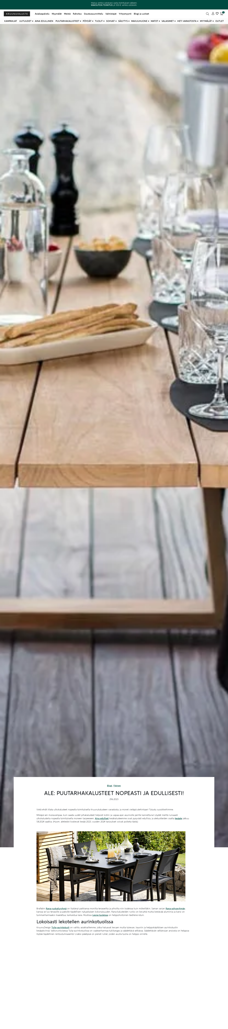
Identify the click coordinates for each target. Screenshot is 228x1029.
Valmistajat (110, 14)
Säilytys (123, 21)
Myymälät (57, 14)
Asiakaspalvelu (42, 14)
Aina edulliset (102, 818)
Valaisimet (168, 21)
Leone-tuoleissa (100, 915)
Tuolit (99, 21)
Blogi (109, 785)
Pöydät (87, 21)
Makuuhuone (139, 21)
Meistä (67, 14)
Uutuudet (25, 21)
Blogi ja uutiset (141, 14)
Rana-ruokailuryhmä (56, 908)
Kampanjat (10, 21)
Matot (154, 21)
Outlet (219, 21)
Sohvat (110, 21)
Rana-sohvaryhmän (175, 908)
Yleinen (117, 785)
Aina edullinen (44, 21)
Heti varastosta (186, 21)
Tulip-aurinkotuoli (60, 927)
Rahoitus (77, 14)
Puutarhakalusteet (67, 21)
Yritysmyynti (125, 14)
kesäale (178, 818)
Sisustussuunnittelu (93, 14)
